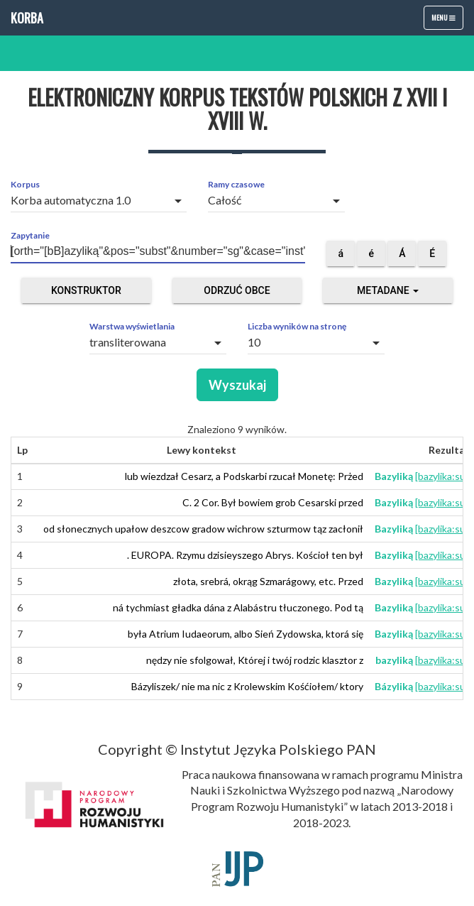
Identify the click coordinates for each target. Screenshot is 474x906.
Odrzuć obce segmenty (237, 294)
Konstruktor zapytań (86, 294)
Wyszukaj (237, 385)
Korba (27, 18)
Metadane (388, 290)
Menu (447, 20)
